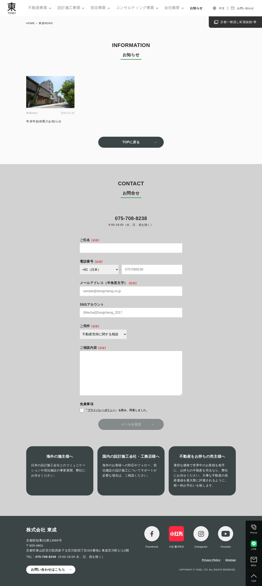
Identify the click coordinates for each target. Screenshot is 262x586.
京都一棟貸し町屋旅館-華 (238, 22)
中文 (222, 8)
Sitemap (230, 560)
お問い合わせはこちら (48, 569)
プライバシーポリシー (101, 410)
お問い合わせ (245, 8)
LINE (254, 549)
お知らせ (196, 8)
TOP (253, 581)
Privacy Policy (211, 560)
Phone (253, 532)
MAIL (254, 565)
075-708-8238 (45, 556)
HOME (30, 23)
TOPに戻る (131, 142)
